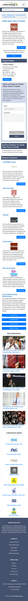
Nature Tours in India (9, 17)
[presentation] (15, 126)
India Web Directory (14, 542)
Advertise (14, 566)
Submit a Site (14, 571)
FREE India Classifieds (14, 553)
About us (14, 563)
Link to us (14, 568)
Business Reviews (14, 574)
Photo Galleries (14, 550)
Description (7, 113)
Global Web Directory (14, 545)
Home (4, 15)
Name (6, 106)
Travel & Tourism (20, 15)
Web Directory (11, 15)
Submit (17, 136)
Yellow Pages (14, 547)
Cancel (17, 132)
